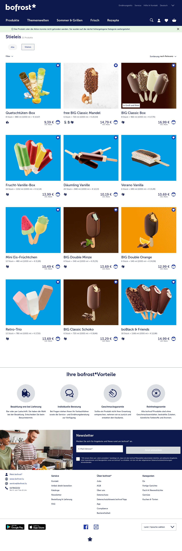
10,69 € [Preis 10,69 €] (162, 196)
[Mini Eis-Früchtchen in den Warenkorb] (57, 270)
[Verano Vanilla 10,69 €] (148, 173)
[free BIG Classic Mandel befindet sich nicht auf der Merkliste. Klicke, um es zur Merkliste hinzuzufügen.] (115, 65)
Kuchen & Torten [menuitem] (150, 502)
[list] (91, 406)
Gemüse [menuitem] (146, 498)
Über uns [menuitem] (101, 493)
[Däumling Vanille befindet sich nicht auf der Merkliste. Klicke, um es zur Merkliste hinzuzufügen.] (115, 139)
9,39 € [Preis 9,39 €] (47, 123)
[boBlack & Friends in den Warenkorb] (173, 343)
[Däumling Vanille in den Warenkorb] (115, 196)
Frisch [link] (94, 20)
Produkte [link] (12, 20)
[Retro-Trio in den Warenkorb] (57, 343)
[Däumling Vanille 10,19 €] (91, 173)
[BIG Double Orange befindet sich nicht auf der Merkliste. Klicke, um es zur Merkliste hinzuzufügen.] (173, 212)
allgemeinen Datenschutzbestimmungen (157, 464)
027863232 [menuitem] (13, 491)
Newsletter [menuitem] (56, 498)
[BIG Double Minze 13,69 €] (91, 246)
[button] (168, 5)
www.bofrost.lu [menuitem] (15, 482)
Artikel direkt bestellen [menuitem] (61, 489)
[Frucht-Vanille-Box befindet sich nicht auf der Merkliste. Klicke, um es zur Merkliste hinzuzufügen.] (57, 139)
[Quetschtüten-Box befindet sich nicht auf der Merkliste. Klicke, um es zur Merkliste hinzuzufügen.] (57, 65)
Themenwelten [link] (38, 20)
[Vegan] (7, 123)
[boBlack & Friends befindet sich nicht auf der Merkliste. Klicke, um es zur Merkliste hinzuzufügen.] (173, 286)
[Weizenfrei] (68, 123)
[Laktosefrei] (65, 123)
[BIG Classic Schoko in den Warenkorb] (115, 343)
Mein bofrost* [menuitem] (14, 478)
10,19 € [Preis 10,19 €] (104, 196)
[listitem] (26, 406)
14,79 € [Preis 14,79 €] (104, 123)
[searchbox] (129, 20)
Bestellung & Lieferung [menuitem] (61, 502)
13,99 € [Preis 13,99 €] (46, 196)
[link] (31, 7)
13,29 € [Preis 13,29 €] (104, 343)
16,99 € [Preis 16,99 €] (162, 123)
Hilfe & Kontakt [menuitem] (151, 5)
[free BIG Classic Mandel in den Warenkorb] (115, 123)
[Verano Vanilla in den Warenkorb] (173, 196)
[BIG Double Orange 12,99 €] (148, 246)
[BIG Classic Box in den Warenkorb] (173, 123)
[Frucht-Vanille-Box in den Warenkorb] (57, 196)
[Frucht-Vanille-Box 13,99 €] (33, 173)
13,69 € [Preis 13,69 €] (104, 270)
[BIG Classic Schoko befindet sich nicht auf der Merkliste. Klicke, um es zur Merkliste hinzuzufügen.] (115, 286)
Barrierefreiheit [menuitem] (103, 516)
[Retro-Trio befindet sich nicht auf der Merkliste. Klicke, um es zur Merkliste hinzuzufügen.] (57, 286)
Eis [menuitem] (143, 484)
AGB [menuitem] (99, 489)
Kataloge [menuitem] (55, 493)
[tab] (159, 20)
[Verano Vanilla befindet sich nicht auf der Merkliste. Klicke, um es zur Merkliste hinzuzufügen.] (173, 139)
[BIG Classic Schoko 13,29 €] (91, 320)
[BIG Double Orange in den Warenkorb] (173, 270)
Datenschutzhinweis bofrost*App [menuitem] (112, 502)
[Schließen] (178, 29)
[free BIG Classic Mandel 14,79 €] (91, 99)
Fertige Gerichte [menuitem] (149, 489)
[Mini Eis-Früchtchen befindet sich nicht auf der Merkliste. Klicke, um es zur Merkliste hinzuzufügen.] (57, 212)
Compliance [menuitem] (102, 511)
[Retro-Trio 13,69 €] (33, 320)
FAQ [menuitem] (53, 507)
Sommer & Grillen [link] (69, 20)
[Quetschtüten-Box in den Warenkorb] (57, 123)
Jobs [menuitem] (99, 484)
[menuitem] (12, 22)
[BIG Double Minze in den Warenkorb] (115, 270)
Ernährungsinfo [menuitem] (125, 5)
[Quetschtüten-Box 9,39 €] (33, 99)
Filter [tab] (11, 56)
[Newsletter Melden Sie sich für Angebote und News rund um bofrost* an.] (127, 454)
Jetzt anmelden (168, 453)
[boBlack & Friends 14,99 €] (148, 320)
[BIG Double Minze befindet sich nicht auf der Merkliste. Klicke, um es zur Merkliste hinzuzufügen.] (115, 212)
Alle (12, 47)
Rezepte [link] (113, 20)
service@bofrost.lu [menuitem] (16, 487)
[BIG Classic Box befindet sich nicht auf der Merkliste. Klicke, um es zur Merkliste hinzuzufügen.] (173, 65)
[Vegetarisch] (72, 123)
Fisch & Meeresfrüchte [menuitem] (152, 493)
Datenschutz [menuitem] (102, 498)
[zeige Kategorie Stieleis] (28, 47)
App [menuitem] (98, 507)
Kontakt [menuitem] (54, 484)
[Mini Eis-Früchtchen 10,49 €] (33, 246)
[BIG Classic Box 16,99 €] (148, 99)
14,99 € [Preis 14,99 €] (162, 343)
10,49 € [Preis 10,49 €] (46, 270)
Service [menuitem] (138, 5)
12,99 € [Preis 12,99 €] (162, 270)
